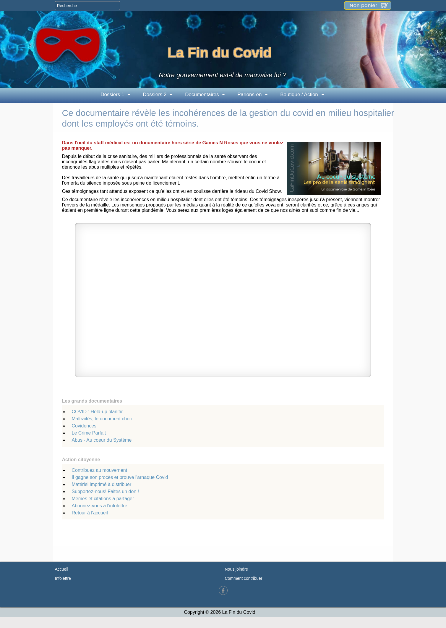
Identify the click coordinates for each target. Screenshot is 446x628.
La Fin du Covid (220, 52)
